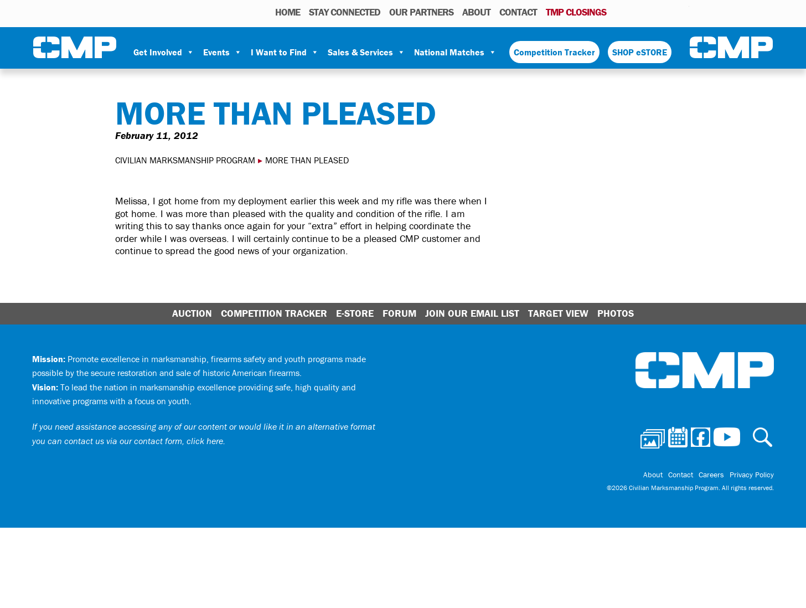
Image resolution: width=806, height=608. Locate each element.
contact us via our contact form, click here (143, 440)
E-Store (355, 313)
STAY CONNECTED (344, 12)
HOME (287, 12)
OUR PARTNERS (421, 12)
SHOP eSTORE (639, 52)
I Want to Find (285, 52)
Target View (558, 313)
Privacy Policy (752, 475)
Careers (711, 475)
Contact (518, 12)
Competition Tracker (554, 52)
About (476, 12)
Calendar (636, 11)
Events (222, 52)
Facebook (652, 11)
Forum (399, 313)
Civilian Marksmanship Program (74, 48)
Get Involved (163, 52)
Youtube (682, 11)
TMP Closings (576, 12)
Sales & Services (366, 52)
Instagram (666, 11)
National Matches (455, 52)
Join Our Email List (472, 313)
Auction (192, 313)
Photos (619, 11)
